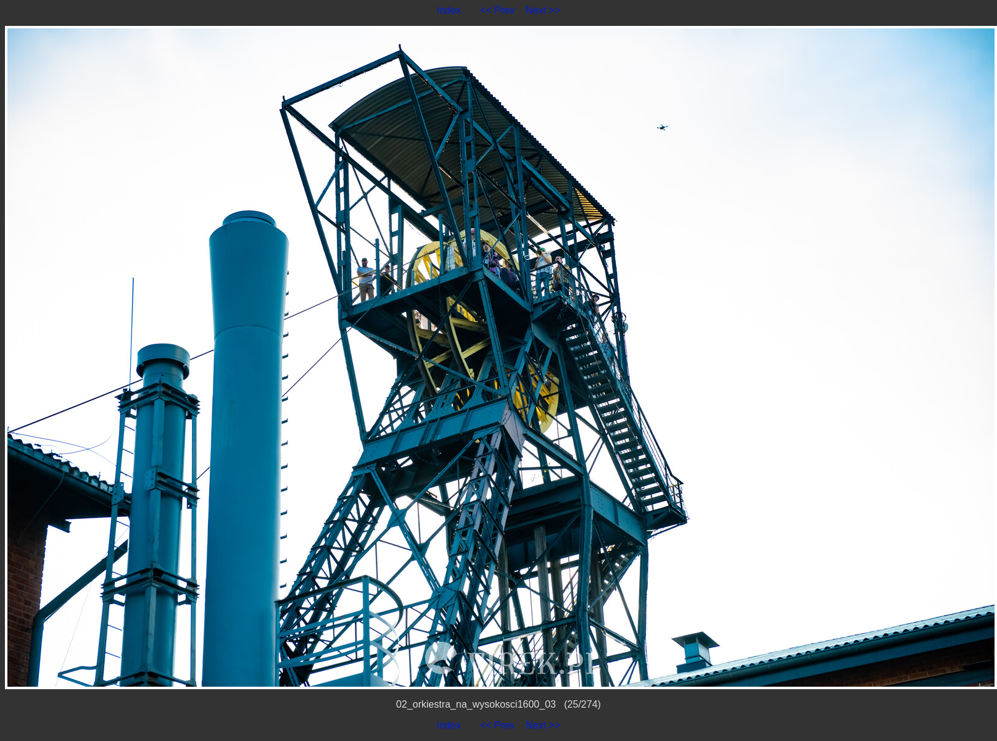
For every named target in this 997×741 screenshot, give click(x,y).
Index (449, 10)
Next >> (543, 10)
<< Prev (497, 10)
